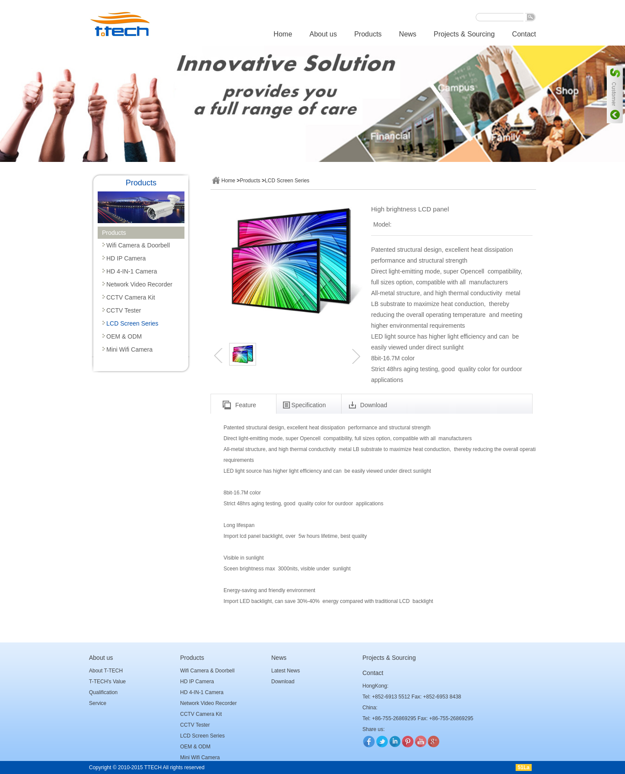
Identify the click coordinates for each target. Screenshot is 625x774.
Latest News (285, 671)
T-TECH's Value (107, 681)
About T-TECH (106, 671)
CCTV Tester (123, 310)
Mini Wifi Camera (129, 349)
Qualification (103, 692)
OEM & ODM (124, 336)
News (407, 34)
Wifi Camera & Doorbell (138, 245)
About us (323, 34)
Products (368, 34)
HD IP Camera (126, 258)
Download (282, 681)
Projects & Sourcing (464, 34)
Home (282, 34)
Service (97, 703)
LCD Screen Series (132, 323)
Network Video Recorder (139, 284)
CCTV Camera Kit (130, 297)
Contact (524, 34)
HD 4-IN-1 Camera (131, 271)
